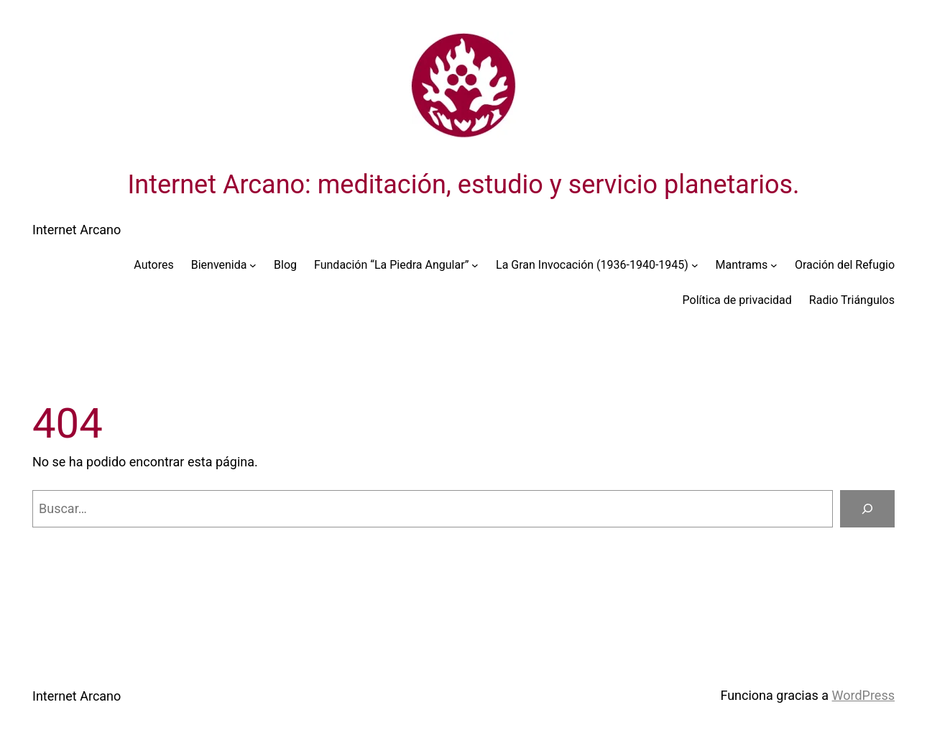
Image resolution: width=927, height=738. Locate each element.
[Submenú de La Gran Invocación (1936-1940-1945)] (694, 265)
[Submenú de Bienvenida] (253, 265)
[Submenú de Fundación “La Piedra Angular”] (475, 265)
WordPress (863, 695)
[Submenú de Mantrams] (774, 265)
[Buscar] (867, 508)
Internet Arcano (76, 229)
